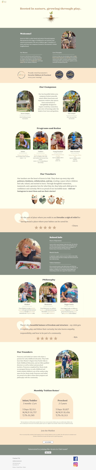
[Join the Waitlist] (48, 442)
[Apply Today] (48, 452)
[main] (48, 431)
